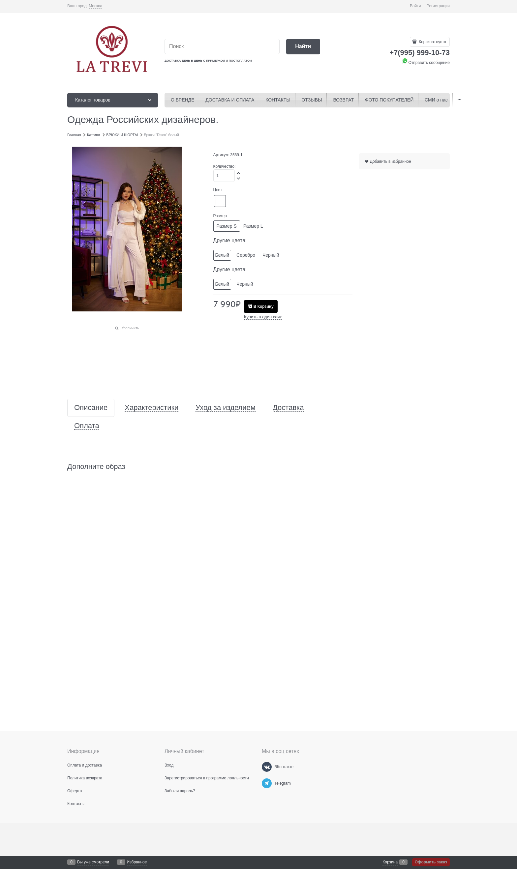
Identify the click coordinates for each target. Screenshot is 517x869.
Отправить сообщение (426, 62)
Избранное (137, 862)
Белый (222, 255)
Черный (270, 255)
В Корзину (264, 306)
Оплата (86, 426)
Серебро (245, 255)
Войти (415, 6)
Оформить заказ (431, 862)
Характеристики (151, 408)
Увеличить (130, 328)
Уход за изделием (226, 408)
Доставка (288, 408)
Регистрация (438, 6)
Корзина (390, 862)
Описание (90, 408)
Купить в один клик (263, 316)
